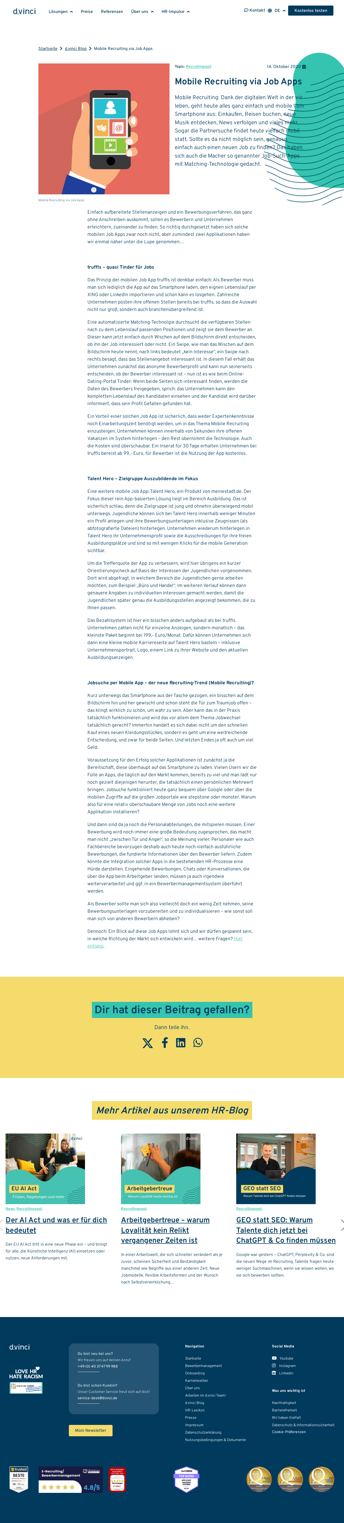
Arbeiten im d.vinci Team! (205, 1395)
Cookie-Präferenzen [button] (289, 1432)
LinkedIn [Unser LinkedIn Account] (282, 1373)
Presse (190, 1418)
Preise (87, 12)
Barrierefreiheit (284, 1410)
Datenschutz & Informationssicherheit (303, 1425)
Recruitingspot (198, 67)
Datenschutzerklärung (203, 1432)
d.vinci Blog (76, 49)
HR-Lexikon (195, 1410)
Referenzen (112, 12)
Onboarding (195, 1373)
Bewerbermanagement (203, 1366)
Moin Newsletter (90, 1430)
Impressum (194, 1425)
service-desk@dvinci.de (97, 1398)
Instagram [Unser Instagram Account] (284, 1366)
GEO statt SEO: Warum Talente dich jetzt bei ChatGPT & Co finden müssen (286, 1231)
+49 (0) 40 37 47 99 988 (98, 1366)
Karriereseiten (196, 1381)
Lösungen (58, 12)
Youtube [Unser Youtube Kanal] (282, 1358)
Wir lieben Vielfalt (286, 1418)
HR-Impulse (173, 12)
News (10, 1209)
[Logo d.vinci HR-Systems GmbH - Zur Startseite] (24, 12)
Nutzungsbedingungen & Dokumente (215, 1440)
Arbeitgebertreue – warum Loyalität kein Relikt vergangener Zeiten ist (165, 1231)
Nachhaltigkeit (284, 1403)
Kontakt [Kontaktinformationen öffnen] (254, 10)
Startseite (47, 49)
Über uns (139, 12)
